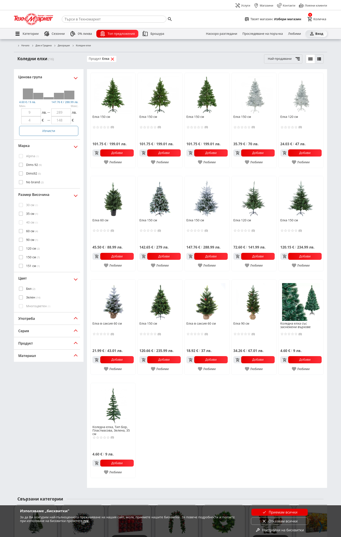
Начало (23, 45)
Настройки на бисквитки (279, 530)
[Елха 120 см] (301, 93)
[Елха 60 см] (113, 196)
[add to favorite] (113, 162)
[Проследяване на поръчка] (263, 33)
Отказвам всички (280, 521)
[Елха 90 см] (254, 300)
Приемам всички (279, 512)
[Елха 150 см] (113, 93)
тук (86, 521)
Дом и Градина (42, 45)
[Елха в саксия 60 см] (113, 300)
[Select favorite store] (272, 19)
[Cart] (316, 19)
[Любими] (294, 33)
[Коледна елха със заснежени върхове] (301, 300)
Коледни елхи (81, 45)
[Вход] (316, 33)
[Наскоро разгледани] (221, 33)
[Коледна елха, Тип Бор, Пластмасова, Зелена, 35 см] (113, 403)
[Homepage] (33, 19)
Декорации (62, 45)
